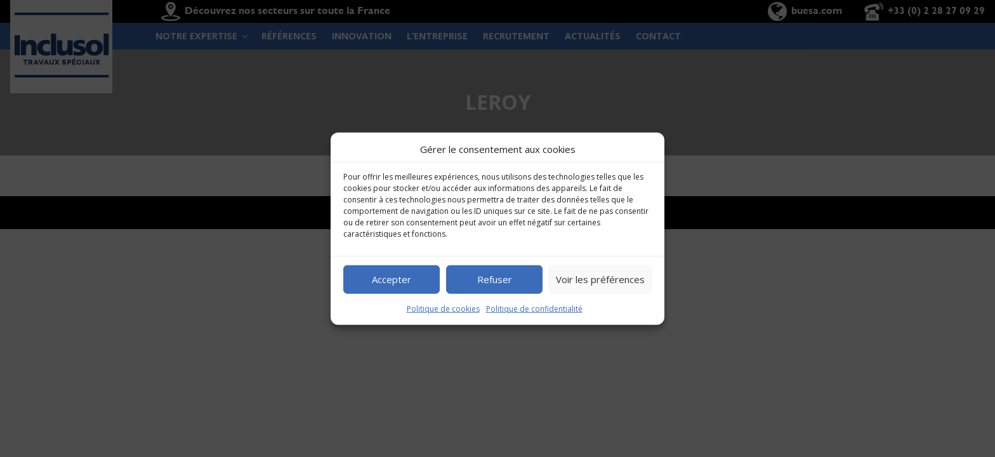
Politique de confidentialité (534, 308)
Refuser (494, 279)
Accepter (391, 279)
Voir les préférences (600, 279)
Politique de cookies (443, 308)
